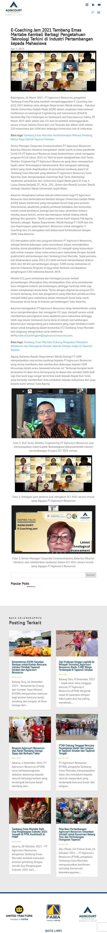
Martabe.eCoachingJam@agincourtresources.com (43, 335)
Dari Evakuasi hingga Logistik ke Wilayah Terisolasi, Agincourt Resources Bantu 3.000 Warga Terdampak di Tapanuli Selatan (76, 665)
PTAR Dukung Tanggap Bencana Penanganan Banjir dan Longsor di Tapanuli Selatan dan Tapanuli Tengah (77, 749)
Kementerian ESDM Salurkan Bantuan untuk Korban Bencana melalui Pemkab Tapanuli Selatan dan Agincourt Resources (29, 667)
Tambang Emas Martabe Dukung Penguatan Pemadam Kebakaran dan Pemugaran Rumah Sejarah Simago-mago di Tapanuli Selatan (51, 346)
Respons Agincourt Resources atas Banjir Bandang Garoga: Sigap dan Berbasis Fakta (28, 750)
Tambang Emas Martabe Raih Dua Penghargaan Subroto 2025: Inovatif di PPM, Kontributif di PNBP (29, 833)
